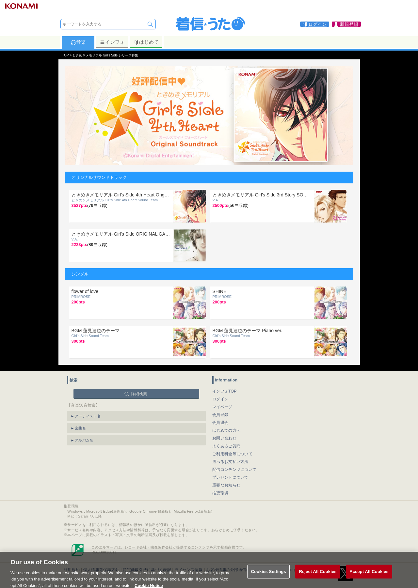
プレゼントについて (230, 477)
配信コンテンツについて (234, 469)
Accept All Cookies (369, 575)
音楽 (78, 42)
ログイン (220, 399)
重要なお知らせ (226, 485)
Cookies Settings (268, 575)
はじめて (146, 42)
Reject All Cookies (317, 575)
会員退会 (220, 422)
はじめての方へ (226, 430)
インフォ (112, 42)
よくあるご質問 (226, 446)
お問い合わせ (224, 438)
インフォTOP (224, 391)
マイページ (222, 407)
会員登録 (220, 414)
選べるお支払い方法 (230, 461)
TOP (65, 55)
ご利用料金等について (232, 454)
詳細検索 (139, 394)
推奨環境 (220, 493)
